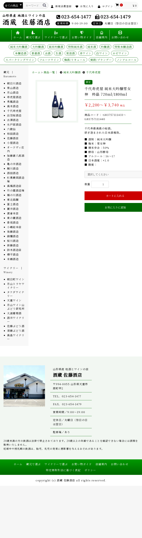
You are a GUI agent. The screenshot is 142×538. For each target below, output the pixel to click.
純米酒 (92, 47)
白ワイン (102, 53)
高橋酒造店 (14, 186)
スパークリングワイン (19, 60)
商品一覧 (49, 72)
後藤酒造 (13, 231)
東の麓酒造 (14, 218)
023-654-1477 (76, 16)
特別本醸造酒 (123, 47)
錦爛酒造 (13, 236)
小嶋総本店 (14, 227)
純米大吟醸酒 (19, 47)
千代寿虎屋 (14, 111)
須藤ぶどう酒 (15, 330)
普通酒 (35, 53)
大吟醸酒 (38, 47)
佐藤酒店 (13, 138)
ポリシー (90, 470)
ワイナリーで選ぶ (56, 37)
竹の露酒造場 (15, 190)
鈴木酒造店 (14, 250)
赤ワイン (85, 53)
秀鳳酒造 (13, 101)
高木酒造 (13, 106)
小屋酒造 (13, 143)
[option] (57, 101)
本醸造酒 (21, 53)
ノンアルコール (127, 60)
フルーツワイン (49, 60)
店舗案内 (102, 37)
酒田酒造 (13, 173)
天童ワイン (14, 300)
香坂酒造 (13, 222)
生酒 (58, 53)
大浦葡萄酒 (14, 313)
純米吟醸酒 (56, 47)
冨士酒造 (13, 204)
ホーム (17, 37)
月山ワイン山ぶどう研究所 (15, 306)
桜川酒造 (13, 241)
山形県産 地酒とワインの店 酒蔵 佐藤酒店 (26, 20)
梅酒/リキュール (75, 60)
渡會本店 (13, 213)
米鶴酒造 (13, 259)
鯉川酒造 (13, 168)
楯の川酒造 (14, 195)
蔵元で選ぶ (33, 37)
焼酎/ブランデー (101, 60)
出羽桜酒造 (14, 115)
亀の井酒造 (14, 164)
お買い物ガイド (82, 37)
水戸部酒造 (14, 124)
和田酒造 (13, 133)
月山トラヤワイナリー (15, 285)
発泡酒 (70, 53)
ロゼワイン (120, 53)
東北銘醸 (13, 199)
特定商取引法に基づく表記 (63, 470)
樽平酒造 (13, 254)
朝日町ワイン (15, 279)
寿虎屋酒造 (14, 97)
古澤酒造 (13, 120)
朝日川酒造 (14, 83)
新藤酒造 (13, 245)
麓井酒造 (13, 209)
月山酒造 (13, 92)
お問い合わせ (120, 37)
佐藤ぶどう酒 (15, 326)
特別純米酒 (75, 47)
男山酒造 (13, 88)
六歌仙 (11, 129)
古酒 (48, 53)
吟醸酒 (105, 47)
